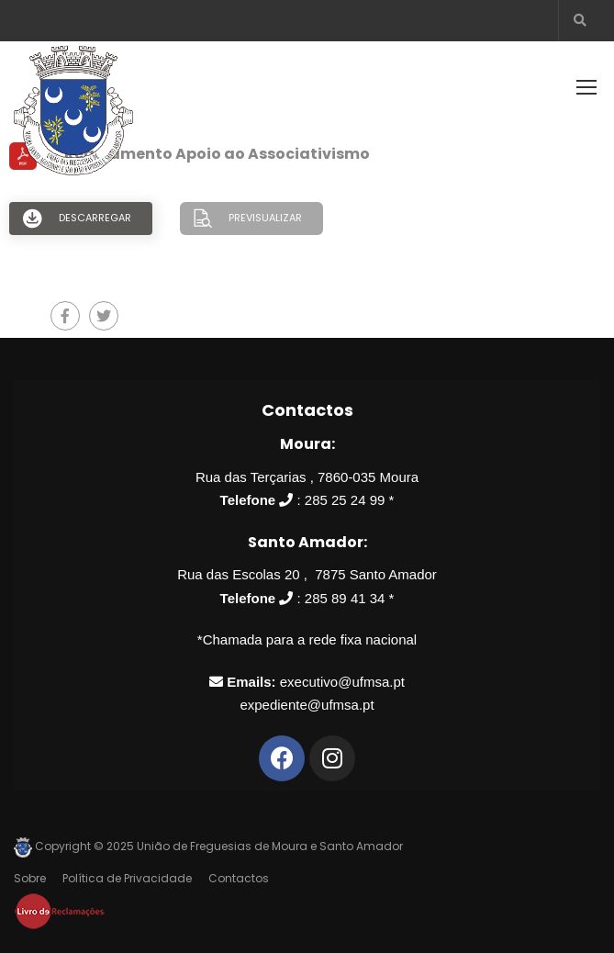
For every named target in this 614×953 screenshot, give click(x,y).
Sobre (30, 878)
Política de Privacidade (127, 878)
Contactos (238, 878)
